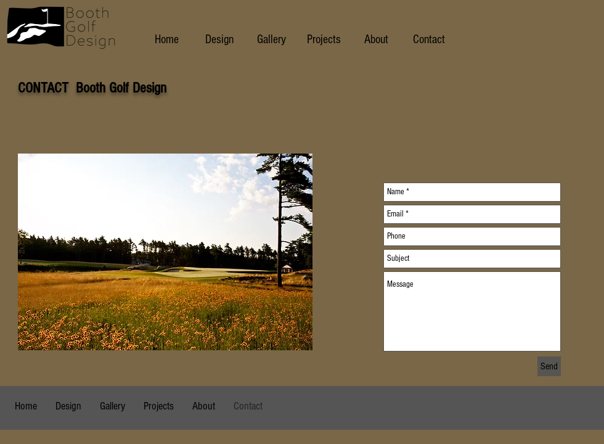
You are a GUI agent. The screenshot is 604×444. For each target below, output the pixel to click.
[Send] (549, 366)
